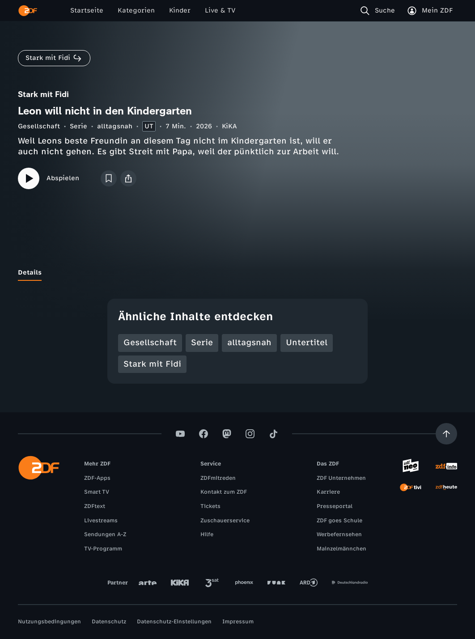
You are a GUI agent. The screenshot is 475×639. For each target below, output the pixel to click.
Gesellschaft (39, 126)
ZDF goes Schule (339, 520)
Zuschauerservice (225, 520)
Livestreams (101, 520)
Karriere (328, 492)
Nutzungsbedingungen (49, 621)
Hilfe (206, 534)
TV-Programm (103, 549)
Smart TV (96, 492)
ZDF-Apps (97, 478)
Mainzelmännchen (341, 549)
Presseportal (334, 506)
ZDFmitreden (218, 478)
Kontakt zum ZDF (223, 492)
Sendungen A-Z (105, 534)
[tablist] (237, 273)
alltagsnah (114, 126)
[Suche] (379, 10)
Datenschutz (109, 621)
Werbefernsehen (339, 534)
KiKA (229, 126)
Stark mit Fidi (152, 364)
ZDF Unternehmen (341, 478)
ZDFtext (94, 506)
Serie (78, 126)
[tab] (30, 273)
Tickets (210, 506)
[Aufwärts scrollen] (446, 433)
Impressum (238, 621)
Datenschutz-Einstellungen (174, 621)
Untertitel (306, 342)
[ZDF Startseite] (28, 10)
